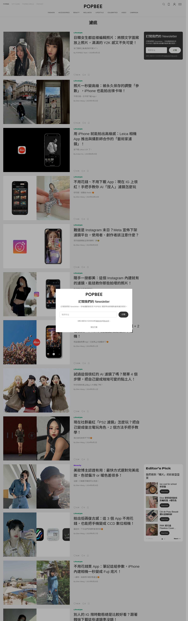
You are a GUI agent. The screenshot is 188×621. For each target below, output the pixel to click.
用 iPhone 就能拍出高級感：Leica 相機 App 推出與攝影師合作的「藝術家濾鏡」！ (105, 139)
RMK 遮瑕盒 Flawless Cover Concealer (167, 528)
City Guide (16, 4)
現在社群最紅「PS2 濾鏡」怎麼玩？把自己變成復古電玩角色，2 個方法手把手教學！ (107, 427)
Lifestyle (78, 33)
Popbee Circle (28, 4)
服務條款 (167, 56)
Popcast (40, 4)
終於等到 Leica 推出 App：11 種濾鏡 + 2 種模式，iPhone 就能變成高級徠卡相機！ (106, 331)
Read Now (164, 491)
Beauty (77, 465)
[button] (162, 539)
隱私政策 (174, 56)
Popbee (6, 4)
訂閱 (175, 50)
